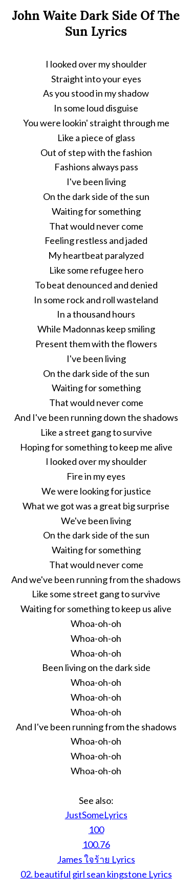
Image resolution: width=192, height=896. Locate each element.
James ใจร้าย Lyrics (96, 859)
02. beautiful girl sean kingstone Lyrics (96, 874)
